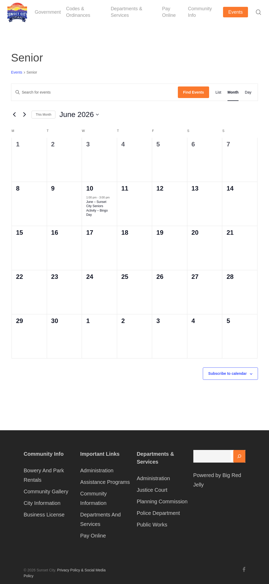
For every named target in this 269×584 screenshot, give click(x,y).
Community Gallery (46, 491)
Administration (96, 470)
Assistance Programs (105, 482)
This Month (43, 114)
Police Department (158, 513)
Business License (44, 515)
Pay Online (93, 536)
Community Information (93, 498)
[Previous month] (14, 114)
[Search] (239, 456)
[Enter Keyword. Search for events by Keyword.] (94, 92)
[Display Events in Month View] (233, 92)
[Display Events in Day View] (248, 92)
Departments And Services (100, 519)
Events (16, 72)
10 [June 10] (89, 188)
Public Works (152, 524)
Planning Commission (162, 501)
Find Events (193, 92)
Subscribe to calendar (227, 373)
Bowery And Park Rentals (44, 475)
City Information (42, 503)
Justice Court (152, 490)
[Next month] (24, 114)
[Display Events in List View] (218, 92)
